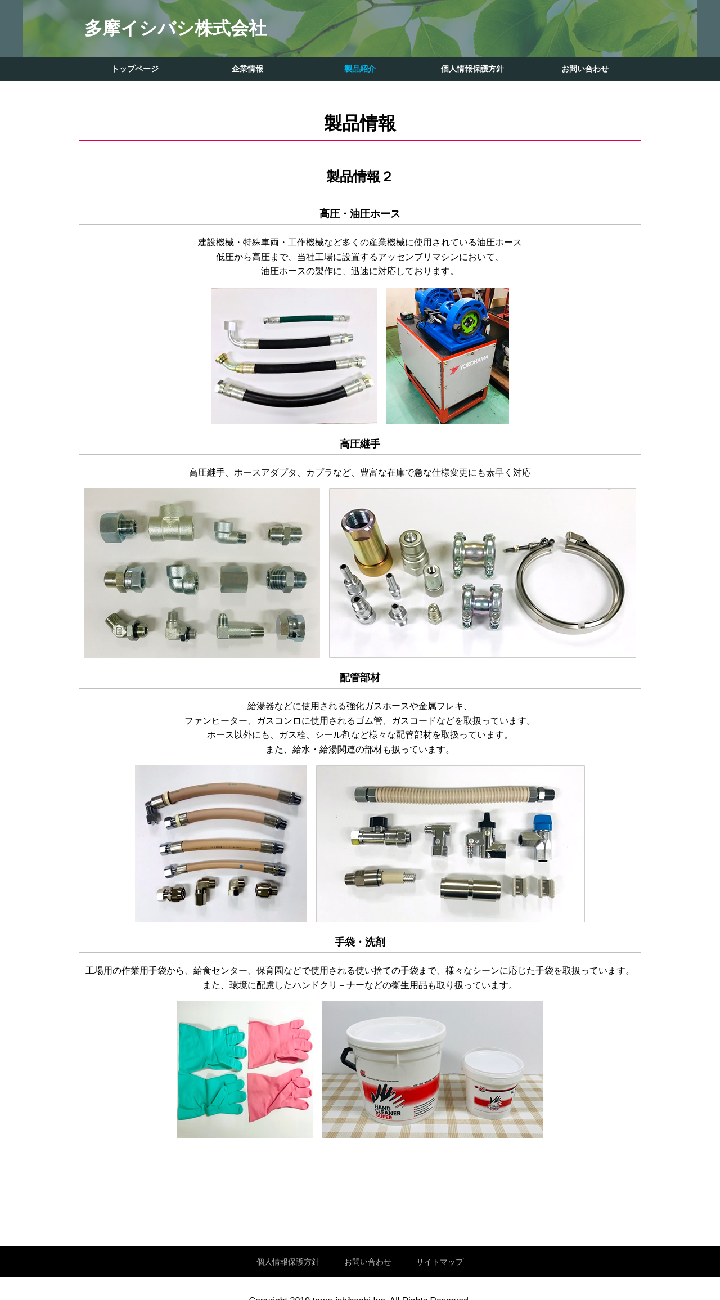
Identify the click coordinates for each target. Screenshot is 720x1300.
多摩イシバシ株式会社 (175, 28)
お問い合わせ (585, 68)
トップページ (135, 68)
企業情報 (247, 68)
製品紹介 (360, 68)
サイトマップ (440, 1261)
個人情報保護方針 (472, 68)
